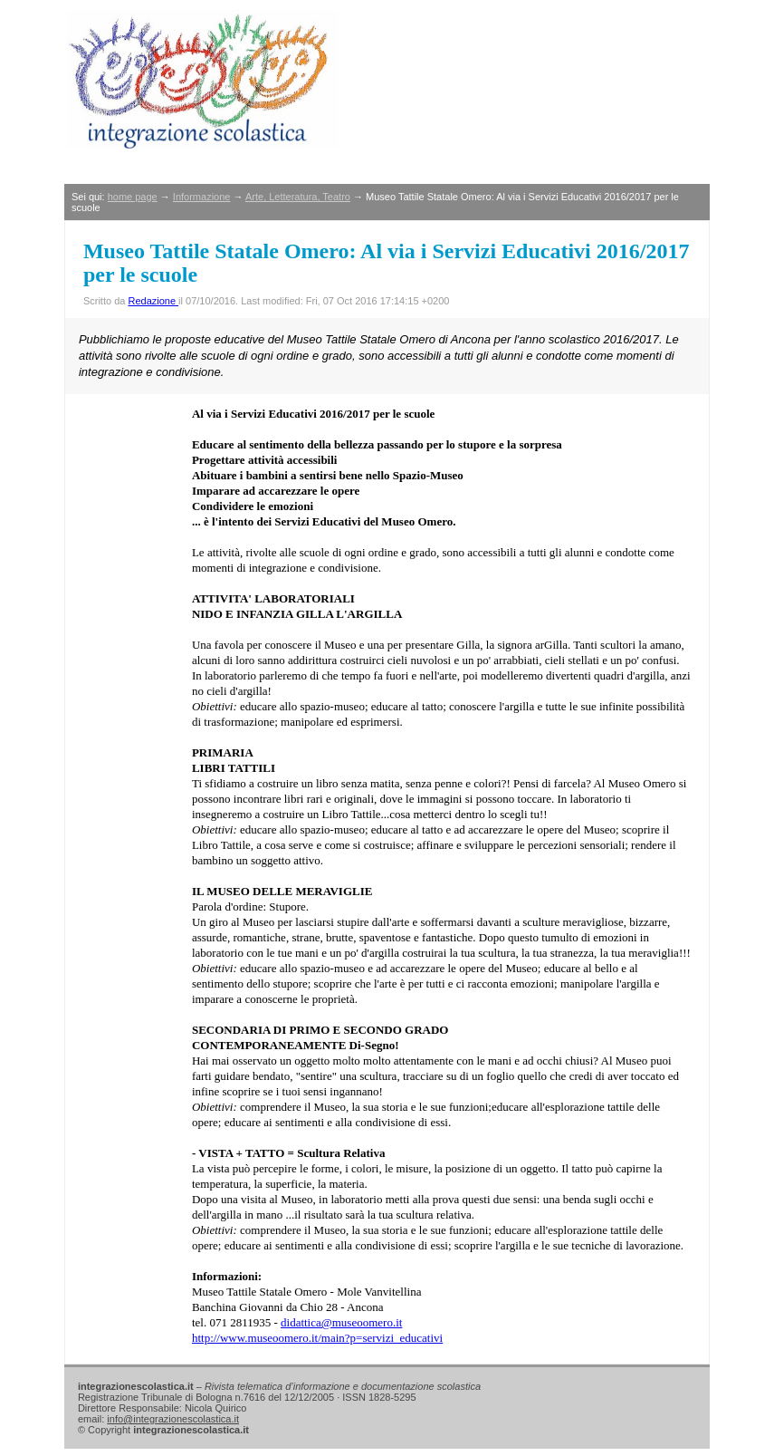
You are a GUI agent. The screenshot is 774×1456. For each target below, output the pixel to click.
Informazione (202, 196)
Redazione (153, 300)
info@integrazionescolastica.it (173, 1418)
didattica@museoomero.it (341, 1322)
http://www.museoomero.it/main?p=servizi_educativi (317, 1338)
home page (133, 196)
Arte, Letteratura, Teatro (297, 196)
